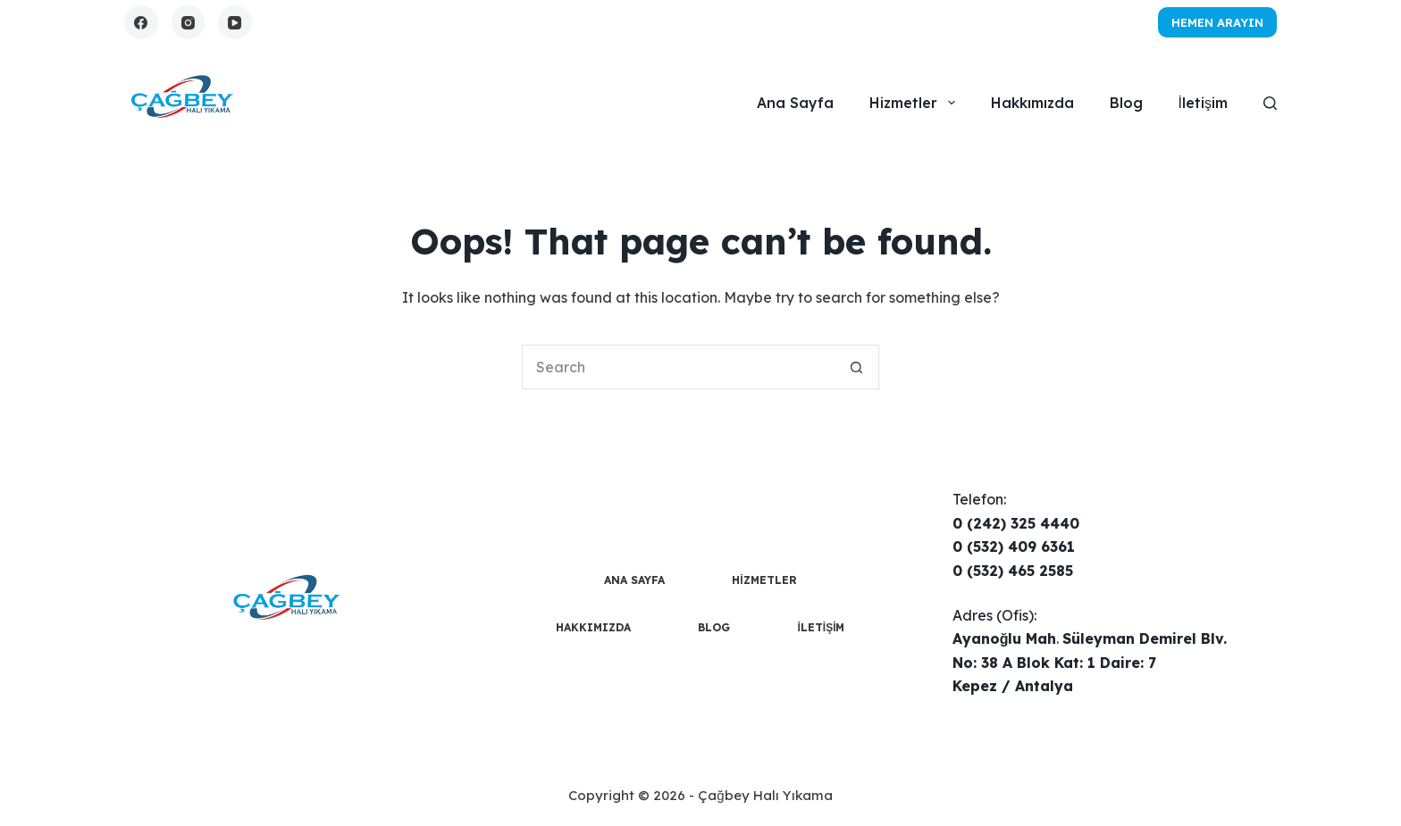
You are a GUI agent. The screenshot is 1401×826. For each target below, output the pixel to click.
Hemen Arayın (1217, 22)
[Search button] (857, 367)
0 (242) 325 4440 (1015, 523)
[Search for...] (678, 367)
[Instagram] (189, 22)
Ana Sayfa (795, 103)
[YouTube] (235, 22)
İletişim (1203, 103)
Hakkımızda (1032, 103)
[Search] (1270, 103)
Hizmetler (915, 102)
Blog (1126, 103)
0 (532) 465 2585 (1012, 571)
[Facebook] (141, 22)
